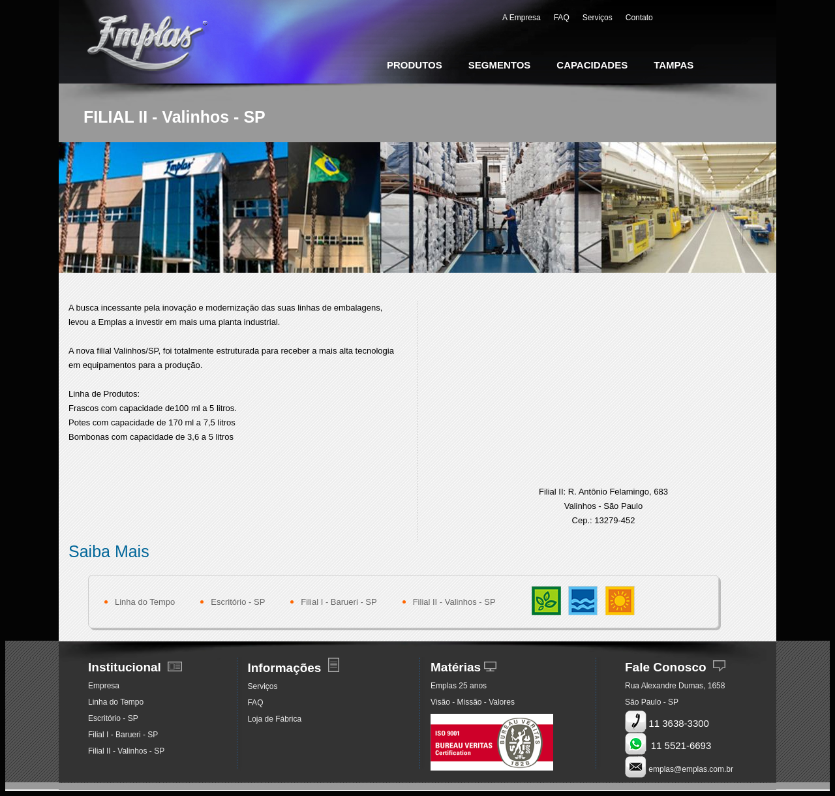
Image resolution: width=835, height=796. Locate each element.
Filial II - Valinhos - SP (454, 602)
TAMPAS (673, 64)
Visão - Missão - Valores (473, 702)
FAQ (561, 17)
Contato (639, 17)
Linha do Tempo (145, 602)
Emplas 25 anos (459, 685)
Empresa (103, 685)
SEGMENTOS (499, 64)
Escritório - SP (238, 602)
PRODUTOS (414, 64)
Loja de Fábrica (274, 719)
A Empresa (521, 17)
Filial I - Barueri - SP (338, 602)
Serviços (598, 17)
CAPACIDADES (592, 64)
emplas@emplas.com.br (690, 769)
